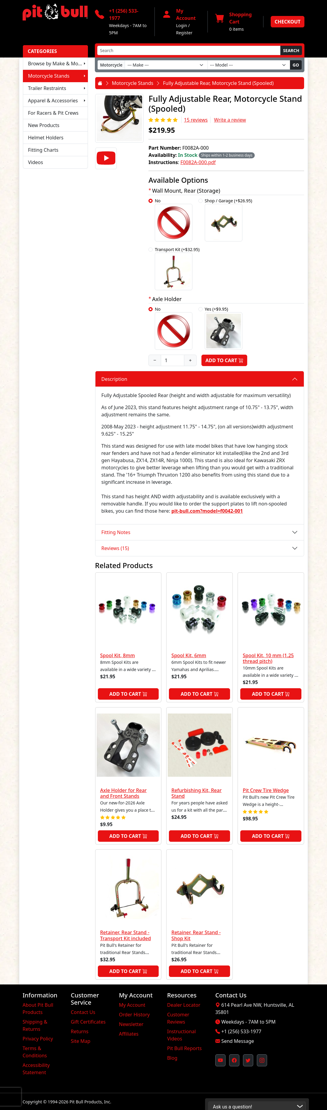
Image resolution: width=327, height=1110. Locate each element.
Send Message (237, 1041)
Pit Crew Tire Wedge (266, 790)
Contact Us (83, 1012)
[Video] (106, 158)
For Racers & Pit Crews (53, 113)
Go (296, 65)
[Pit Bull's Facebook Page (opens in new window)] (234, 1060)
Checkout (288, 21)
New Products (43, 125)
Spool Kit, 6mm (188, 655)
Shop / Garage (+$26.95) (228, 219)
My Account (132, 1005)
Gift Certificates (88, 1021)
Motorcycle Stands (49, 76)
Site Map (80, 1041)
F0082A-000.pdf (198, 162)
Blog (172, 1058)
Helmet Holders (46, 137)
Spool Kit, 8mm (117, 655)
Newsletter (131, 1024)
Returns (80, 1031)
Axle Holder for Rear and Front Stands (123, 793)
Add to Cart (224, 360)
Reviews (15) (115, 548)
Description (114, 379)
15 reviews (196, 120)
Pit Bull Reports (184, 1048)
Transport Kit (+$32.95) (177, 268)
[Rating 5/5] (163, 120)
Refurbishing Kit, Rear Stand (196, 793)
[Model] (248, 65)
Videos (35, 162)
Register (184, 33)
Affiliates (129, 1034)
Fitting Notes (115, 532)
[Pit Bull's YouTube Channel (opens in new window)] (220, 1060)
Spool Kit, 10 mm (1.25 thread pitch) (268, 658)
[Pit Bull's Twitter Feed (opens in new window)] (248, 1060)
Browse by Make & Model (56, 63)
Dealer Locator (183, 1005)
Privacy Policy (38, 1038)
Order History (134, 1014)
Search (291, 50)
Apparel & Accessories (53, 100)
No (173, 219)
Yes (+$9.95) (223, 328)
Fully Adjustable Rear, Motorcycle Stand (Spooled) (218, 83)
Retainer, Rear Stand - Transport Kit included (125, 935)
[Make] (166, 65)
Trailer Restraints (47, 88)
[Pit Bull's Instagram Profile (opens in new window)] (262, 1060)
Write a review (230, 120)
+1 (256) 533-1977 (241, 1031)
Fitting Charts (43, 150)
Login (181, 25)
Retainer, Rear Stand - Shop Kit (196, 935)
